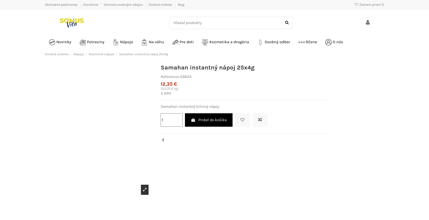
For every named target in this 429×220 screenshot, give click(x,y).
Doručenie (91, 5)
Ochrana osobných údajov (124, 5)
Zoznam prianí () (369, 5)
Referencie (170, 76)
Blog (181, 5)
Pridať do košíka (209, 120)
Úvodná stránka (161, 5)
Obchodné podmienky (61, 5)
